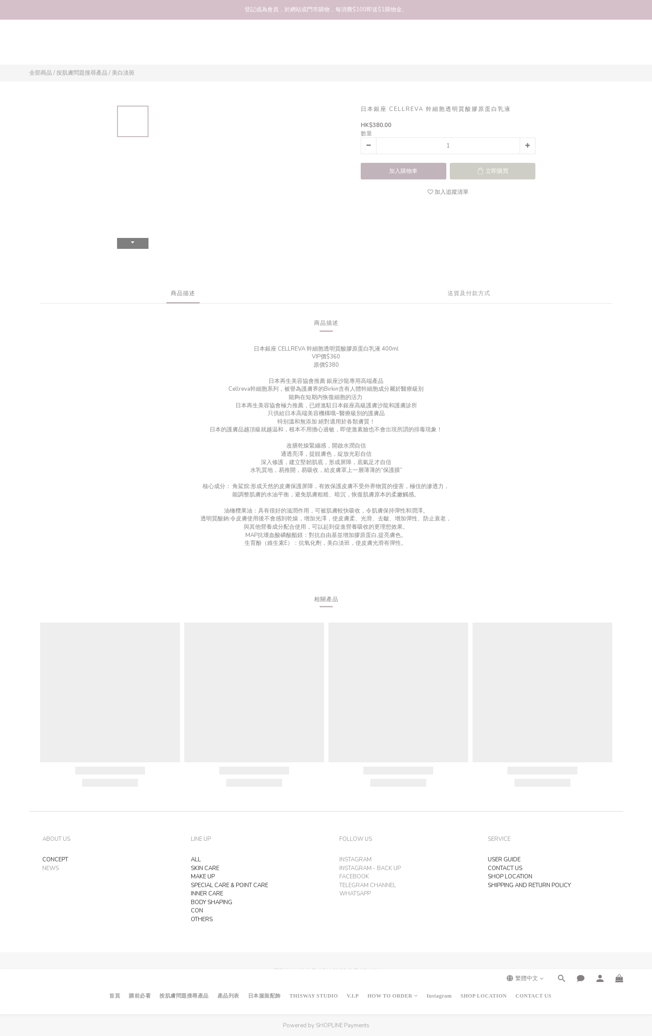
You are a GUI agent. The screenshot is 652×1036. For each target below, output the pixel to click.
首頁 (114, 46)
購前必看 (140, 46)
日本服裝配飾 (264, 46)
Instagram (439, 46)
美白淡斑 (123, 73)
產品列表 (228, 46)
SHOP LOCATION (484, 46)
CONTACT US (534, 46)
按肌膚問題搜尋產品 (184, 46)
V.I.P (353, 46)
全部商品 (40, 73)
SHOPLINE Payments (342, 1025)
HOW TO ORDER (393, 46)
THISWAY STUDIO (314, 46)
